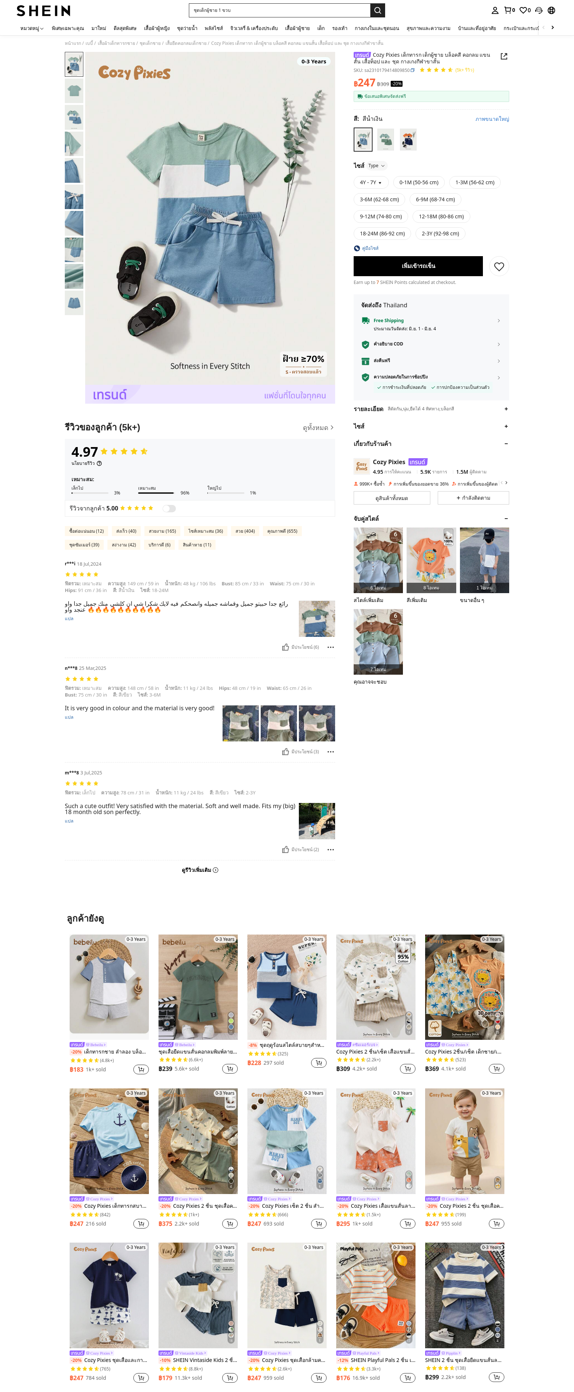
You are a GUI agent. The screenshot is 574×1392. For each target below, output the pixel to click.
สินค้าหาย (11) (197, 545)
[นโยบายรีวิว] (86, 463)
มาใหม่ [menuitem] (98, 28)
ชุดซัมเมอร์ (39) (84, 545)
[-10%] (164, 1360)
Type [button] (377, 165)
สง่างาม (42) (124, 545)
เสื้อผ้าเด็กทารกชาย (116, 43)
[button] (279, 10)
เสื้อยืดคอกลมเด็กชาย (186, 43)
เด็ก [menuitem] (321, 28)
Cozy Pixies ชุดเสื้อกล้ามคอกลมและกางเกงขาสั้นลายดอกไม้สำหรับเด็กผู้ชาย (287, 1360)
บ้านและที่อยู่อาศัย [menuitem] (477, 28)
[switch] (169, 508)
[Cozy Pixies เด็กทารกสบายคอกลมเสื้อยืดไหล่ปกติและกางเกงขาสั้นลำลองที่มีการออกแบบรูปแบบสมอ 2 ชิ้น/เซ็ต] (109, 1141)
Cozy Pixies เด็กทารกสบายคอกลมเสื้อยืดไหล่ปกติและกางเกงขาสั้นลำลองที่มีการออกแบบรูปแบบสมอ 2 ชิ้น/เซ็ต (109, 1206)
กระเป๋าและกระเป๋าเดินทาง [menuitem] (531, 28)
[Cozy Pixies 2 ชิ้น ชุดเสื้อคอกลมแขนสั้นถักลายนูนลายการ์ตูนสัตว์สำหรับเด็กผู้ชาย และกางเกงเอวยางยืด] (464, 1141)
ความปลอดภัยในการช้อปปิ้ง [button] (401, 377)
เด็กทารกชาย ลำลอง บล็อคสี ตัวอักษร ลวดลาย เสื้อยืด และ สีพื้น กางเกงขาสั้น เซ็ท (109, 1052)
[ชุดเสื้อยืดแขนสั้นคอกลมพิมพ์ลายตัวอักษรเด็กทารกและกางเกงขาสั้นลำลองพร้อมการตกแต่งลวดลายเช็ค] (198, 987)
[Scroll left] (543, 28)
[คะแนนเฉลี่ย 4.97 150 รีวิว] (446, 70)
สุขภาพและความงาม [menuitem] (429, 28)
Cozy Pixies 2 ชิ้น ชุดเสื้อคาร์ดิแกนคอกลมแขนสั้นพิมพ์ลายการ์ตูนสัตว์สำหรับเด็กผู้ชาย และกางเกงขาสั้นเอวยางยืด (198, 1206)
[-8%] (252, 1045)
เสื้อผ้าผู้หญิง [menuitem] (157, 28)
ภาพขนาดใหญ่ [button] (492, 119)
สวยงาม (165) (162, 531)
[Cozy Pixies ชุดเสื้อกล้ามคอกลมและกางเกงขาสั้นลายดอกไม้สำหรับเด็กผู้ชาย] (287, 1295)
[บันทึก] (499, 266)
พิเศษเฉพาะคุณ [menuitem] (68, 28)
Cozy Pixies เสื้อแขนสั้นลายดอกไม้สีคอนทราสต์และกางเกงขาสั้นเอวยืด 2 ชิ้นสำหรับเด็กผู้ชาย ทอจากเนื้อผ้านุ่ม (376, 1206)
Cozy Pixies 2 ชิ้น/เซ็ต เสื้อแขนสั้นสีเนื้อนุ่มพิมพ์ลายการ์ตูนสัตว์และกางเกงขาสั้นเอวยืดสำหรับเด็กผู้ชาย (376, 1052)
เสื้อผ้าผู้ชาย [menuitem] (297, 28)
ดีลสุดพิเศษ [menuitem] (125, 28)
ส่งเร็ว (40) (126, 531)
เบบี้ (89, 43)
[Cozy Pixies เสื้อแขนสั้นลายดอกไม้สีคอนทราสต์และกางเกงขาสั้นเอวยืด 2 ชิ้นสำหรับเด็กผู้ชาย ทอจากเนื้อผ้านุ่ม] (376, 1141)
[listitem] (378, 560)
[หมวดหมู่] (32, 28)
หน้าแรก (73, 43)
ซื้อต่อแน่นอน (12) (86, 531)
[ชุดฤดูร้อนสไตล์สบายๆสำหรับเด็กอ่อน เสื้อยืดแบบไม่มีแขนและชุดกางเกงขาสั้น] (287, 987)
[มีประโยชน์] (285, 647)
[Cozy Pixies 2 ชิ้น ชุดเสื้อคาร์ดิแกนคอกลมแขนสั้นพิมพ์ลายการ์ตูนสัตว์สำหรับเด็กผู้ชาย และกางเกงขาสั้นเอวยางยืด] (198, 1141)
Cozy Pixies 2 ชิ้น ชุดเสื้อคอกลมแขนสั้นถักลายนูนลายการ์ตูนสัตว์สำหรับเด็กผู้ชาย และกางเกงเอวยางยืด (464, 1206)
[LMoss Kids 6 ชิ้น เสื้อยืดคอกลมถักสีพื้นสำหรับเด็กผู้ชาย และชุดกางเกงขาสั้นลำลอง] (378, 560)
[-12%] (342, 1360)
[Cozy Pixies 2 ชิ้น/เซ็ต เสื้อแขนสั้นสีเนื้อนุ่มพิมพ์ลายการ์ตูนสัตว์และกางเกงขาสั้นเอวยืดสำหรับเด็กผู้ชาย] (376, 987)
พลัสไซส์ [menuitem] (214, 28)
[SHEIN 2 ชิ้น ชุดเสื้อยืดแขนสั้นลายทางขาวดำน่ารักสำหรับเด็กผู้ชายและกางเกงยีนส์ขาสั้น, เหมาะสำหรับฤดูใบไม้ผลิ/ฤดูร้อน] (464, 1295)
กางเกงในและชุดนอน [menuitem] (377, 28)
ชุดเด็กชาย (150, 43)
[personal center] (495, 10)
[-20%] (76, 1052)
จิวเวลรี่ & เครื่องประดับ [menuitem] (254, 28)
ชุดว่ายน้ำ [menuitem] (187, 28)
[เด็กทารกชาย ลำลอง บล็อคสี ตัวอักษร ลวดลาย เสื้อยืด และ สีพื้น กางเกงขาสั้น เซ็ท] (109, 987)
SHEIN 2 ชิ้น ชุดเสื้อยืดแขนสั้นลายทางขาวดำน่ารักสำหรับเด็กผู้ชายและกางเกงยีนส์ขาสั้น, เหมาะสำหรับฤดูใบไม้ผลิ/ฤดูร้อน (464, 1360)
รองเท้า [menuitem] (339, 28)
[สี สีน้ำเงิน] (368, 118)
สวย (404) (245, 531)
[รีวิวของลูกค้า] (200, 427)
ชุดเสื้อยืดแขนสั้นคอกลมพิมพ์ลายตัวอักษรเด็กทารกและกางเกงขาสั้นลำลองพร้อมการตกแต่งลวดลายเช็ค (198, 1052)
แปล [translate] (69, 618)
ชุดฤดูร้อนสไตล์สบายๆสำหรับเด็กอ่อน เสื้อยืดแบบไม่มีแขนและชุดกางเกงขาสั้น (287, 1045)
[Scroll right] (552, 28)
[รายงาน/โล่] (330, 647)
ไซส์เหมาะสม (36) (205, 531)
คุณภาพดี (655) (282, 531)
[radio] (363, 140)
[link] (509, 10)
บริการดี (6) (159, 545)
